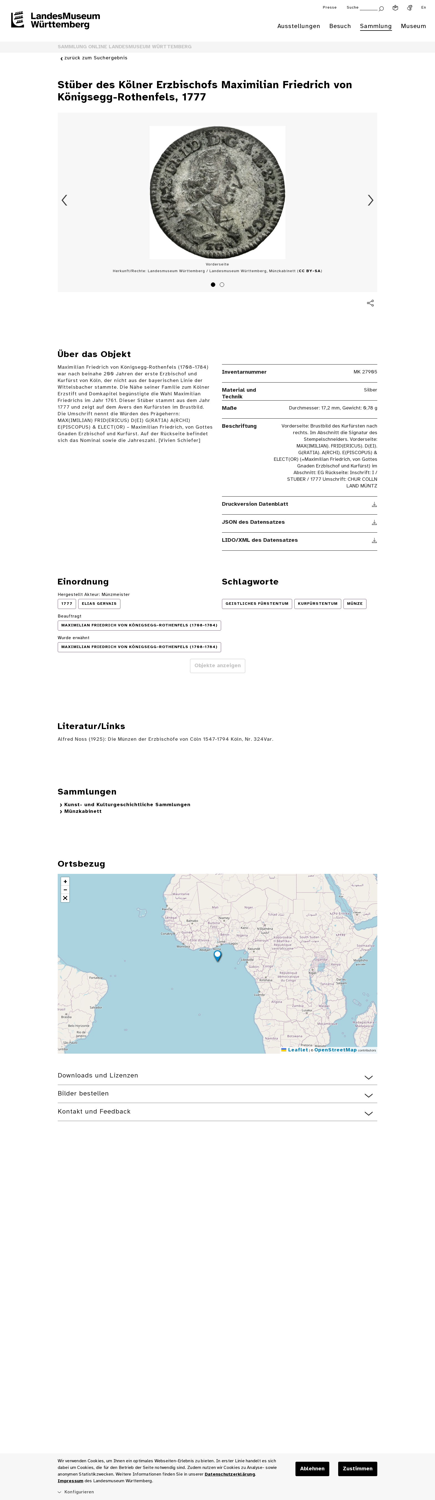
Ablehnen (312, 1469)
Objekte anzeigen (217, 666)
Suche (353, 8)
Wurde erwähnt (74, 638)
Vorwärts (370, 200)
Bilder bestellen (83, 1093)
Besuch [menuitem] (340, 26)
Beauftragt (70, 616)
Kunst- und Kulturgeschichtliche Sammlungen (127, 805)
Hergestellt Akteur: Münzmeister (94, 594)
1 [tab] (214, 285)
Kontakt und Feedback (94, 1111)
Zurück (64, 200)
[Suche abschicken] (381, 8)
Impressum (70, 1481)
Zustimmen (358, 1469)
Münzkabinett (83, 811)
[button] (217, 957)
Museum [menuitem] (413, 26)
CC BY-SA (310, 271)
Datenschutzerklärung (230, 1474)
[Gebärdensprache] (410, 7)
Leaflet (294, 1050)
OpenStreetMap (335, 1050)
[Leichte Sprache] (395, 7)
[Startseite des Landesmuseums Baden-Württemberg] (55, 24)
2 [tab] (223, 285)
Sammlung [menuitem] (376, 26)
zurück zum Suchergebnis (96, 58)
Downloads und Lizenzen (98, 1075)
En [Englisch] (423, 8)
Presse (330, 8)
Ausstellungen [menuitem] (298, 26)
